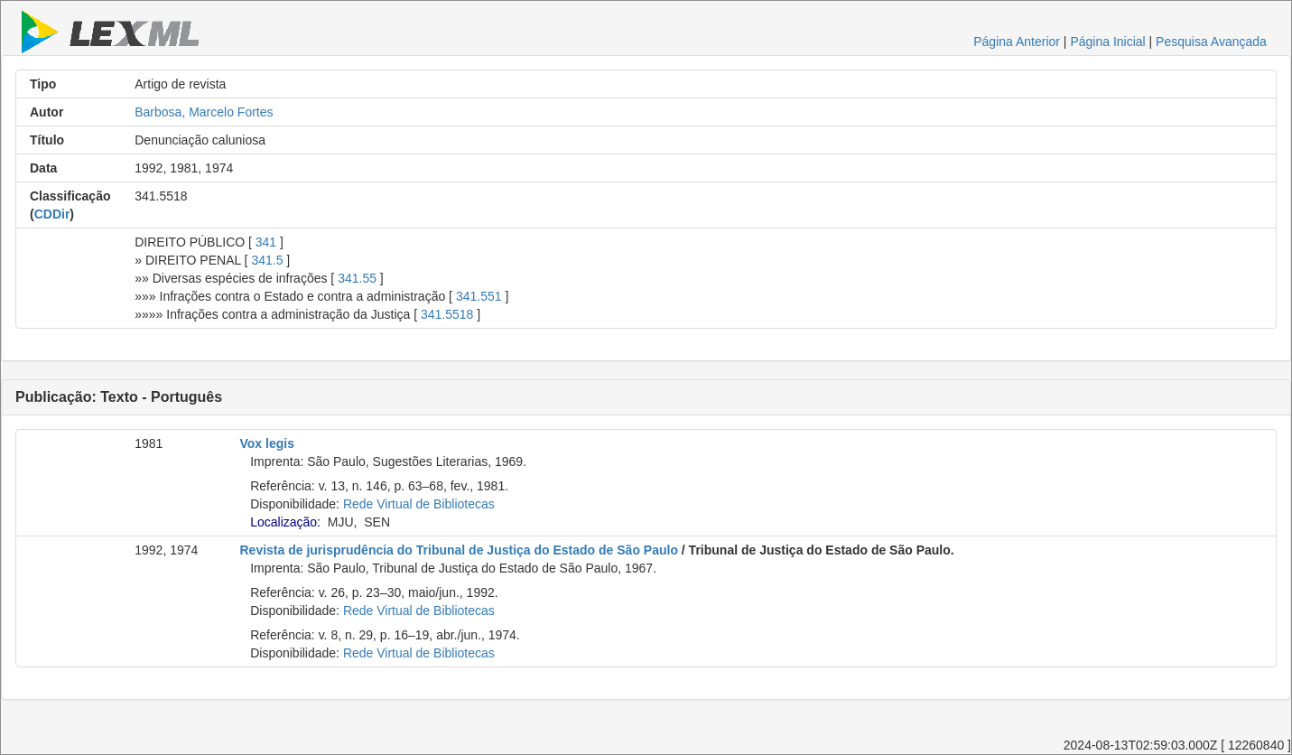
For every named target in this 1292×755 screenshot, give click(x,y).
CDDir (52, 214)
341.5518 (447, 314)
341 (266, 242)
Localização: (285, 522)
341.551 (479, 296)
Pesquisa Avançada (1211, 41)
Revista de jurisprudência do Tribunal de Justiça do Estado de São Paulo (459, 550)
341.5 (267, 260)
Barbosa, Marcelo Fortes (204, 112)
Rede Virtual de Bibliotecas (419, 504)
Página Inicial (1107, 41)
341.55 (357, 278)
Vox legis (267, 443)
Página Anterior (1016, 41)
